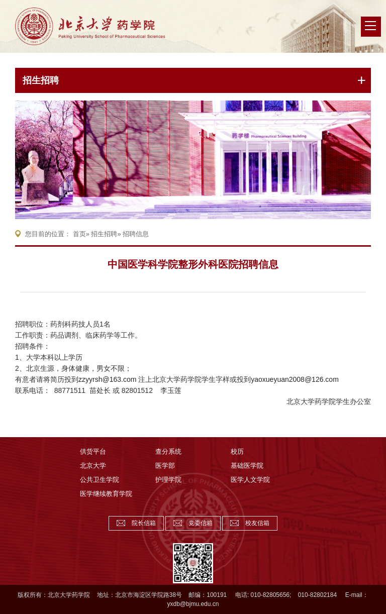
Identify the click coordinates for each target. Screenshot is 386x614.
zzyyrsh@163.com (107, 379)
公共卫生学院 (99, 479)
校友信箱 (257, 523)
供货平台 (93, 451)
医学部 (165, 465)
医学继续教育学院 (106, 493)
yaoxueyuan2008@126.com (295, 379)
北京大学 (93, 465)
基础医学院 (247, 465)
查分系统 (168, 451)
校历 (237, 451)
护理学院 (168, 479)
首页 (79, 234)
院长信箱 (144, 523)
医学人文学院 (250, 479)
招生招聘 (41, 80)
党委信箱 (200, 523)
